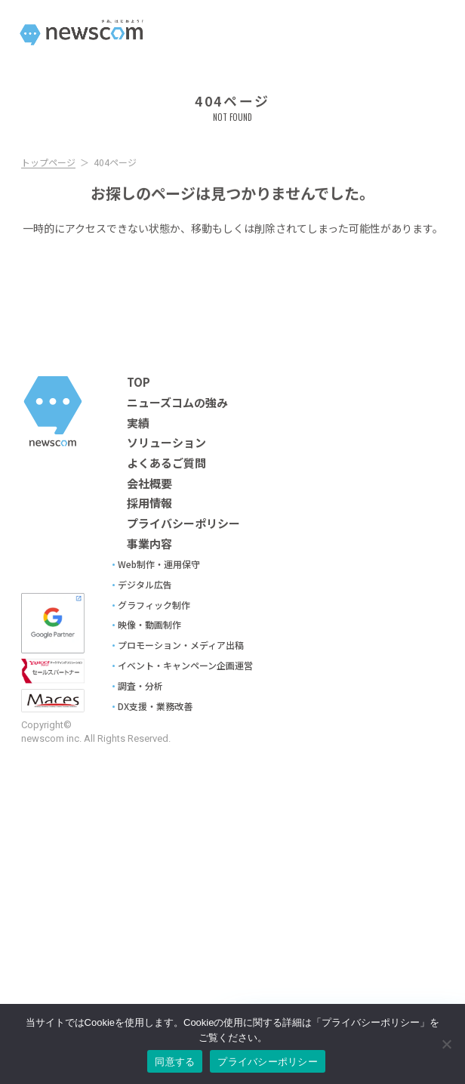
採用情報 (149, 503)
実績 (138, 423)
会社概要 (149, 483)
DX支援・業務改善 (155, 706)
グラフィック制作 (154, 605)
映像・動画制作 (149, 625)
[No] (446, 1044)
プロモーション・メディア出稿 (181, 645)
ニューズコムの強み (177, 402)
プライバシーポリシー (183, 523)
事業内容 (149, 543)
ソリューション (166, 442)
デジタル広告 (145, 585)
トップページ (48, 165)
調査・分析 (140, 686)
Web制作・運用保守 (159, 564)
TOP (138, 382)
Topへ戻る (233, 290)
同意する (175, 1061)
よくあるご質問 (166, 463)
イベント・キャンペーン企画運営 (185, 665)
